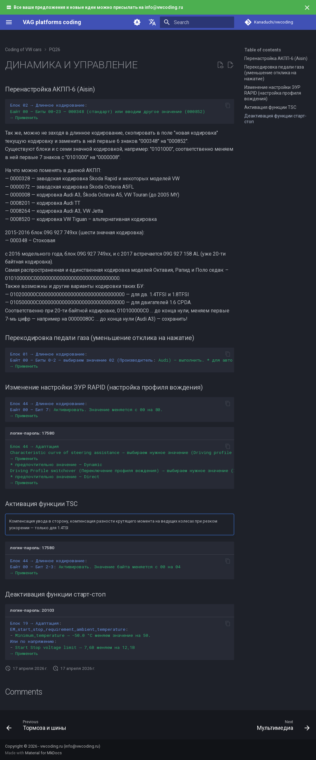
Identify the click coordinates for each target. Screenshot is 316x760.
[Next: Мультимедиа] (282, 727)
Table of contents (262, 49)
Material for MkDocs (43, 752)
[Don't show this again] (307, 7)
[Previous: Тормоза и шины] (38, 727)
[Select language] (152, 22)
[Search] (197, 22)
